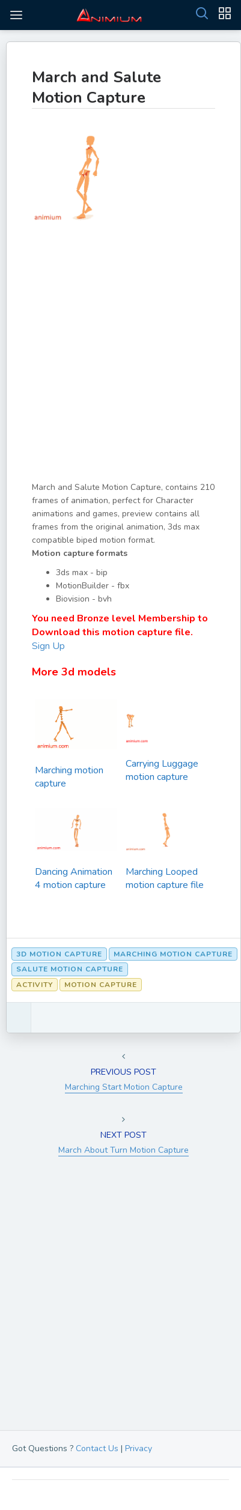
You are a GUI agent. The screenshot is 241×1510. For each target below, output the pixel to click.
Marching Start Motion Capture (124, 1087)
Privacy (138, 1448)
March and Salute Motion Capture (96, 87)
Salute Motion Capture (69, 969)
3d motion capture (59, 954)
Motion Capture (100, 984)
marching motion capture (173, 954)
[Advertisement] (120, 360)
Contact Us (97, 1448)
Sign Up (48, 646)
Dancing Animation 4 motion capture (73, 878)
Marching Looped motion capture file (165, 878)
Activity (34, 984)
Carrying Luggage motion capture (162, 770)
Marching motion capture (69, 777)
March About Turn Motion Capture (123, 1150)
